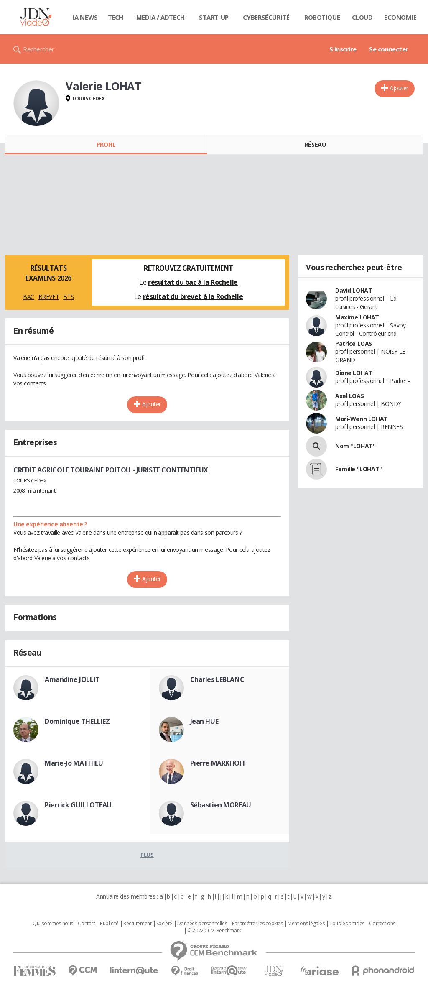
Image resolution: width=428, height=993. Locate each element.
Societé (164, 924)
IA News (85, 17)
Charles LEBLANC (217, 679)
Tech (115, 17)
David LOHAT (353, 290)
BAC (28, 297)
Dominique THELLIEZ (77, 721)
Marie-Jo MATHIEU (74, 763)
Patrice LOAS (353, 343)
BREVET (48, 297)
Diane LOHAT (353, 373)
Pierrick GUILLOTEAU (78, 804)
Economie (400, 17)
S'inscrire (343, 49)
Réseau (315, 144)
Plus (146, 854)
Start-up (214, 17)
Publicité (109, 924)
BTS (68, 297)
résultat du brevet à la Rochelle (193, 296)
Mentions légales (306, 924)
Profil (106, 144)
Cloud (362, 17)
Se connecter (388, 49)
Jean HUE (204, 721)
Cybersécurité (266, 17)
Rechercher (38, 49)
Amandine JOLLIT (72, 679)
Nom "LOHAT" (355, 446)
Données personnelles (202, 924)
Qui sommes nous (53, 924)
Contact (86, 924)
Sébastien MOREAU (220, 804)
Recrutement (137, 924)
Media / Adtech (160, 17)
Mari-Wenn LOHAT (361, 419)
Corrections (382, 924)
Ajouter (399, 88)
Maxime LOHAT (357, 317)
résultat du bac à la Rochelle (193, 282)
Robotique (322, 17)
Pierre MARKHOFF (218, 763)
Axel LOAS (349, 396)
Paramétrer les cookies (257, 924)
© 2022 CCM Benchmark (214, 931)
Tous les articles (346, 924)
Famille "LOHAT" (358, 469)
